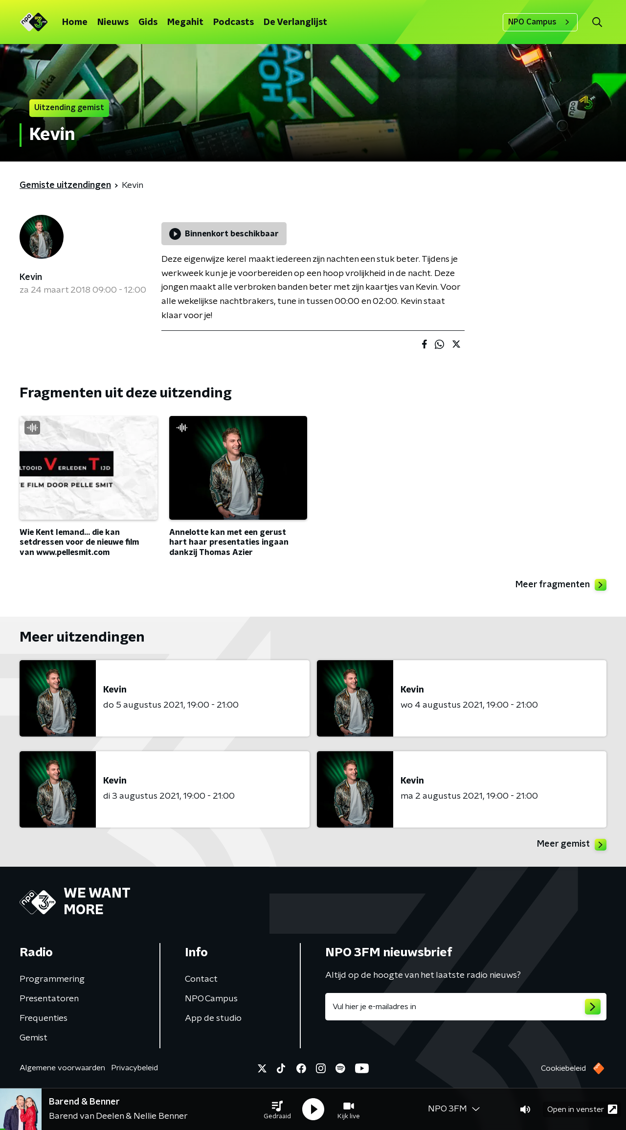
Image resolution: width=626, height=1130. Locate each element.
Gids (147, 22)
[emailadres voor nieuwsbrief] (465, 1006)
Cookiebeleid (563, 1068)
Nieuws (113, 22)
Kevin (31, 277)
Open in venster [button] (582, 1109)
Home (75, 22)
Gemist (33, 1038)
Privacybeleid (134, 1068)
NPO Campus (540, 22)
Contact (201, 979)
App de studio (213, 1018)
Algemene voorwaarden (62, 1068)
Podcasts (233, 22)
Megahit (185, 22)
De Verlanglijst (295, 22)
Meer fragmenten (560, 585)
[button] (277, 1109)
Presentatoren (49, 998)
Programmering (52, 979)
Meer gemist (571, 845)
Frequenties (43, 1018)
